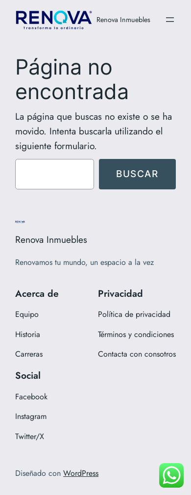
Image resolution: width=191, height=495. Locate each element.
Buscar (137, 174)
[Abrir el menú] (170, 20)
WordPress (80, 473)
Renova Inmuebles (123, 20)
